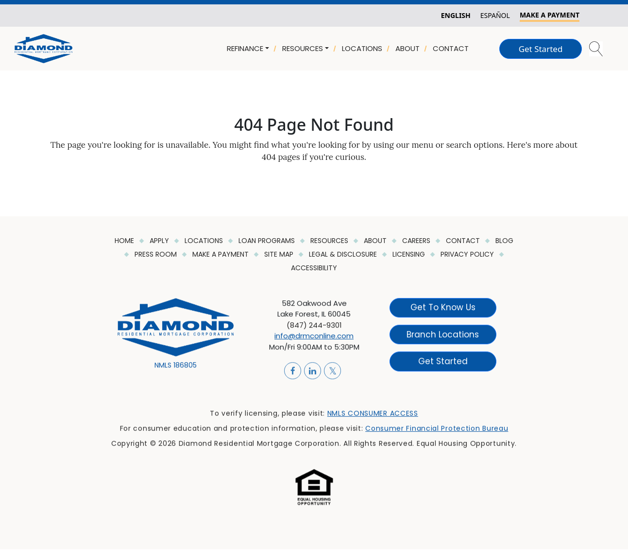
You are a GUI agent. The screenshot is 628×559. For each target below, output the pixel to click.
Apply (160, 240)
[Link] (43, 47)
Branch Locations (443, 339)
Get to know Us (442, 312)
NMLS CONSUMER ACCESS (372, 418)
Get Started (541, 48)
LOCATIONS (362, 48)
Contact (464, 240)
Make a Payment (221, 254)
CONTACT (451, 48)
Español (495, 15)
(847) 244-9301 (314, 330)
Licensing (409, 254)
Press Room (157, 254)
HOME (125, 240)
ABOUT (407, 48)
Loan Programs (267, 240)
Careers (417, 240)
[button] (596, 48)
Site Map (279, 254)
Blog (504, 240)
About (376, 240)
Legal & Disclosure (344, 254)
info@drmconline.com (314, 340)
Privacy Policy (468, 254)
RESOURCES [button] (302, 48)
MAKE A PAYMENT (549, 14)
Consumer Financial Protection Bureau (436, 433)
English (456, 15)
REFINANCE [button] (245, 48)
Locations (205, 240)
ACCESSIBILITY (314, 268)
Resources (330, 240)
